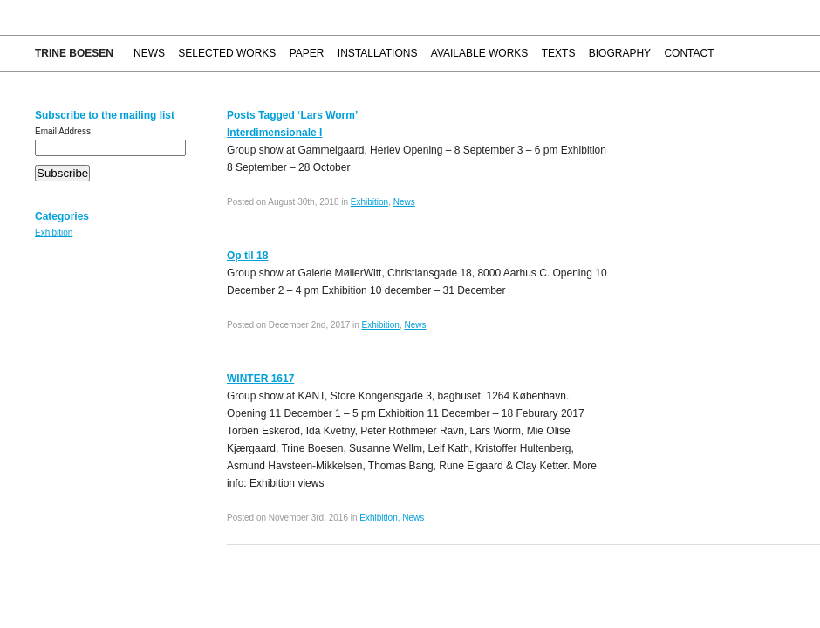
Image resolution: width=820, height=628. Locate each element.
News (149, 53)
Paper (307, 53)
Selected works (227, 53)
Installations (378, 53)
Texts (559, 53)
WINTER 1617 (260, 378)
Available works (480, 53)
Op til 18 (247, 255)
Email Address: (64, 131)
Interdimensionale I (274, 132)
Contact (689, 53)
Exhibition (53, 232)
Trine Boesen (74, 53)
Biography (620, 53)
